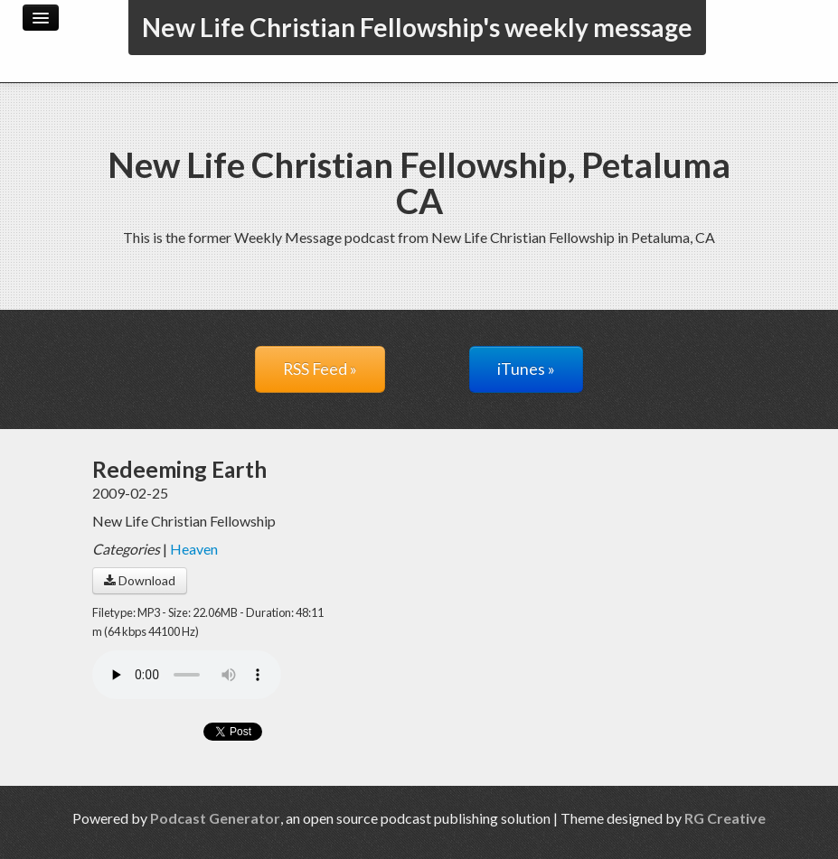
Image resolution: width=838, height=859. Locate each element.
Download (139, 580)
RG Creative (725, 817)
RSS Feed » (320, 368)
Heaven (194, 548)
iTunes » (526, 368)
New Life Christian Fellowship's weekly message (417, 27)
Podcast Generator (215, 817)
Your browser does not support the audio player (186, 674)
